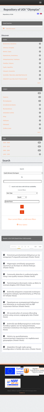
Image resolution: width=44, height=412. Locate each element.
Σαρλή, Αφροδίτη (8, 67)
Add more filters (30, 219)
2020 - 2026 (6, 142)
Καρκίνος (5, 97)
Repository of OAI (8, 14)
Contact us (22, 392)
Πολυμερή (6, 124)
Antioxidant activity (8, 113)
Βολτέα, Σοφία (7, 51)
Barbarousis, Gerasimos (9, 44)
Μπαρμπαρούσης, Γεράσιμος (11, 59)
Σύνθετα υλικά (7, 128)
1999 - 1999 (6, 154)
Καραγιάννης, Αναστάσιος (10, 55)
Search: (22, 169)
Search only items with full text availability (22, 186)
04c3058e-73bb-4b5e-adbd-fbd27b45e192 (15, 75)
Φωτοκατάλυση (7, 109)
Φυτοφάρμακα (7, 101)
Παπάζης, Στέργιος (8, 63)
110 (35, 247)
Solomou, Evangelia (8, 48)
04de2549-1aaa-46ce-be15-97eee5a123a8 (15, 79)
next (40, 247)
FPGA (4, 116)
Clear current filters (15, 219)
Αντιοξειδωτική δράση (9, 105)
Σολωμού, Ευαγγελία (9, 71)
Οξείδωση (6, 120)
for (22, 177)
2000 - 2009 (6, 150)
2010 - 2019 (6, 146)
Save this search (9, 28)
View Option (22, 225)
